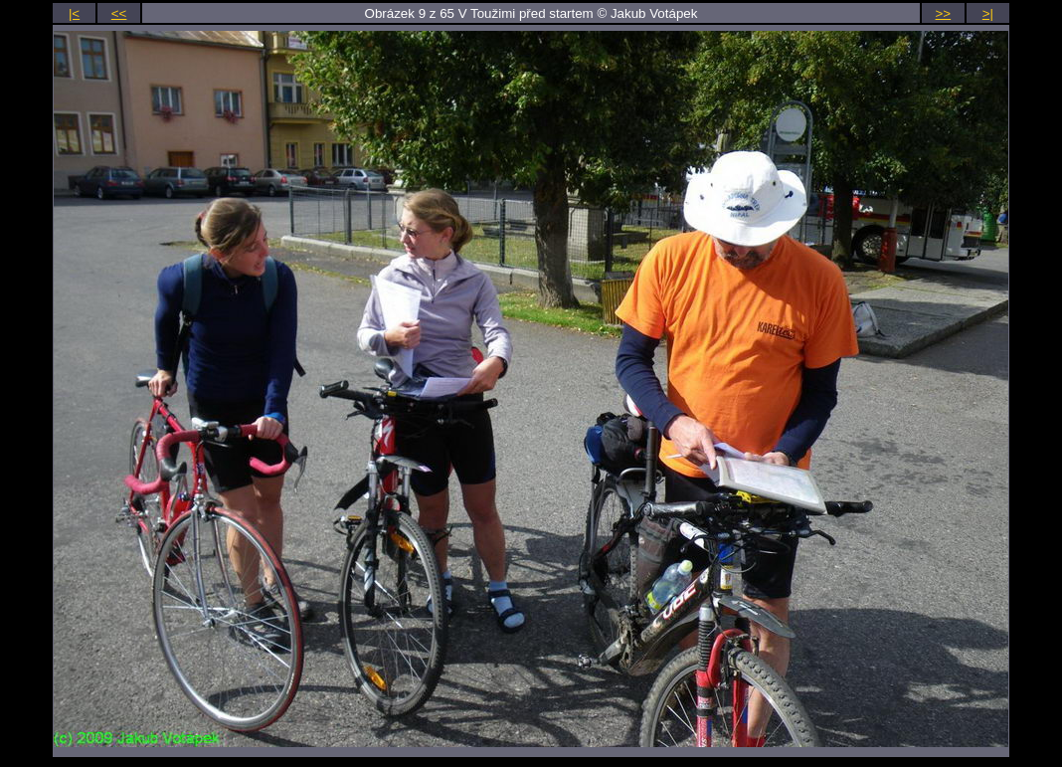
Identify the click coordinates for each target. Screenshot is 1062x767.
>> (944, 13)
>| (987, 13)
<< (119, 13)
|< (74, 13)
